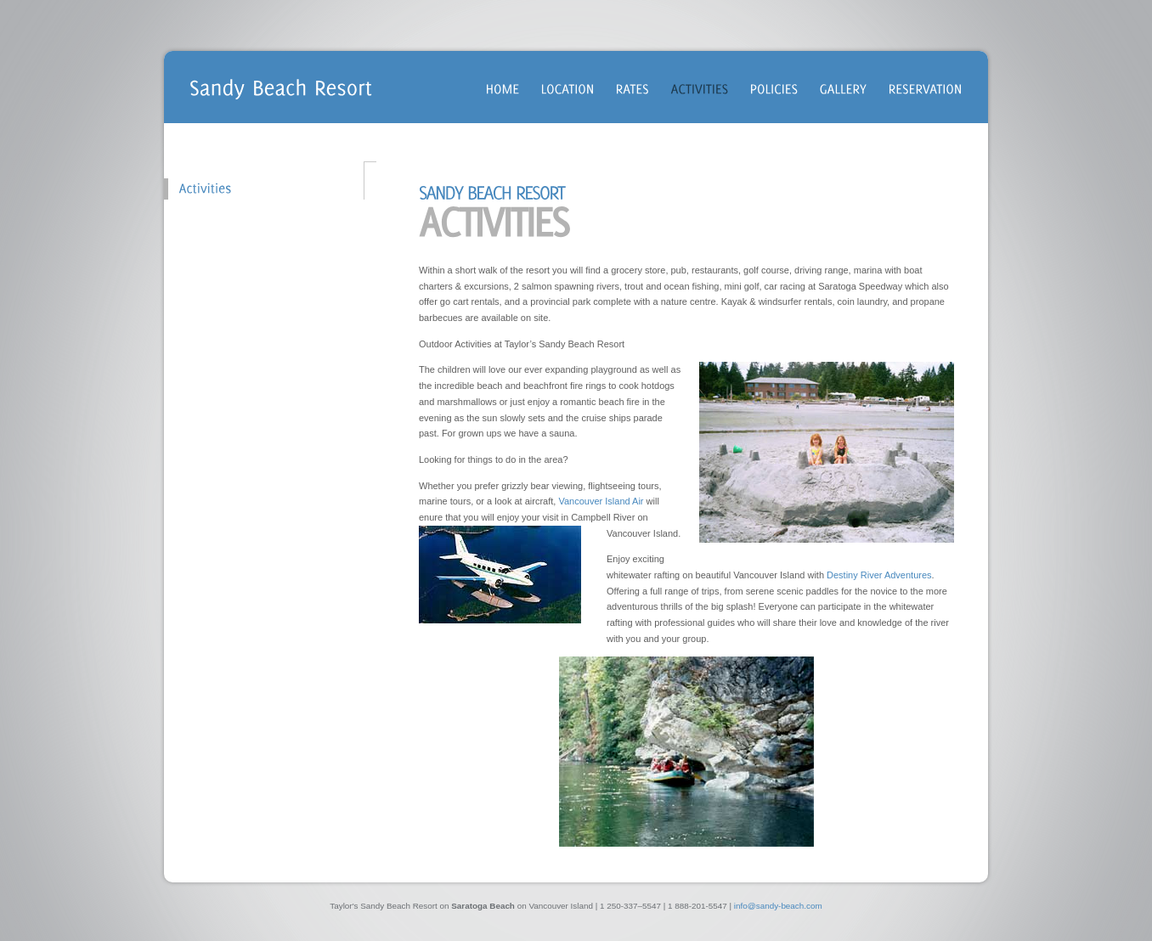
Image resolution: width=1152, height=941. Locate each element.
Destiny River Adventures (879, 575)
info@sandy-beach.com (778, 905)
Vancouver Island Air (600, 501)
